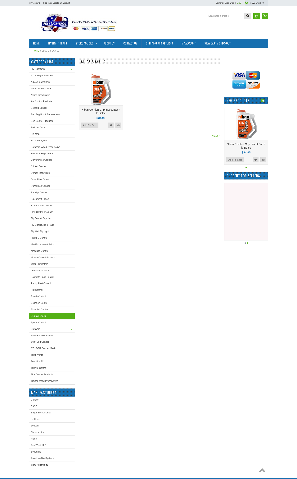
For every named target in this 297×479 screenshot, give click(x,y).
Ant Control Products (41, 101)
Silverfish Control (39, 309)
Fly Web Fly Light (40, 231)
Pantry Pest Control (41, 283)
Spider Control (38, 322)
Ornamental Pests (40, 270)
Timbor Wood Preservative (44, 381)
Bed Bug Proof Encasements (46, 114)
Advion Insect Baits (41, 82)
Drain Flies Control (40, 179)
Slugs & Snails (38, 316)
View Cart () (257, 3)
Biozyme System (39, 140)
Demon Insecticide (40, 173)
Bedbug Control (39, 108)
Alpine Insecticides (40, 95)
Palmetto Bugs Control (42, 277)
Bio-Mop (35, 134)
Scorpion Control (39, 303)
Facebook (96, 415)
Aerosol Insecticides (41, 88)
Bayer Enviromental (236, 92)
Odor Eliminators (39, 264)
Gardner (230, 79)
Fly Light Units (38, 69)
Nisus (229, 118)
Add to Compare (118, 125)
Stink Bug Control (40, 342)
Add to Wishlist (111, 125)
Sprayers (35, 329)
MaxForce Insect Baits (42, 244)
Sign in (46, 3)
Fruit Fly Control (39, 238)
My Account (34, 3)
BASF (229, 85)
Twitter (103, 415)
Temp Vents (37, 355)
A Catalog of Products (42, 75)
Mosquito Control (39, 251)
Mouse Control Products (43, 257)
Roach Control (38, 296)
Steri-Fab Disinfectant (42, 335)
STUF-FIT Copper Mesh (43, 348)
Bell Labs (231, 98)
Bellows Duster (38, 127)
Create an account (61, 3)
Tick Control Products (42, 374)
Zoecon (230, 105)
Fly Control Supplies (41, 218)
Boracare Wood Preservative (45, 147)
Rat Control (37, 290)
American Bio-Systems (238, 137)
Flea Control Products (42, 212)
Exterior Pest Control (41, 205)
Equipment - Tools (40, 199)
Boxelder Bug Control (42, 153)
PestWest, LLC (234, 124)
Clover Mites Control (41, 160)
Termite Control (39, 368)
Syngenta (231, 131)
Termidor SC (37, 361)
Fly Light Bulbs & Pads (42, 225)
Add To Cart (89, 125)
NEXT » (216, 135)
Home (36, 51)
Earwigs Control (39, 192)
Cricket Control (38, 166)
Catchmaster (232, 111)
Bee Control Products (42, 121)
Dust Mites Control (40, 186)
